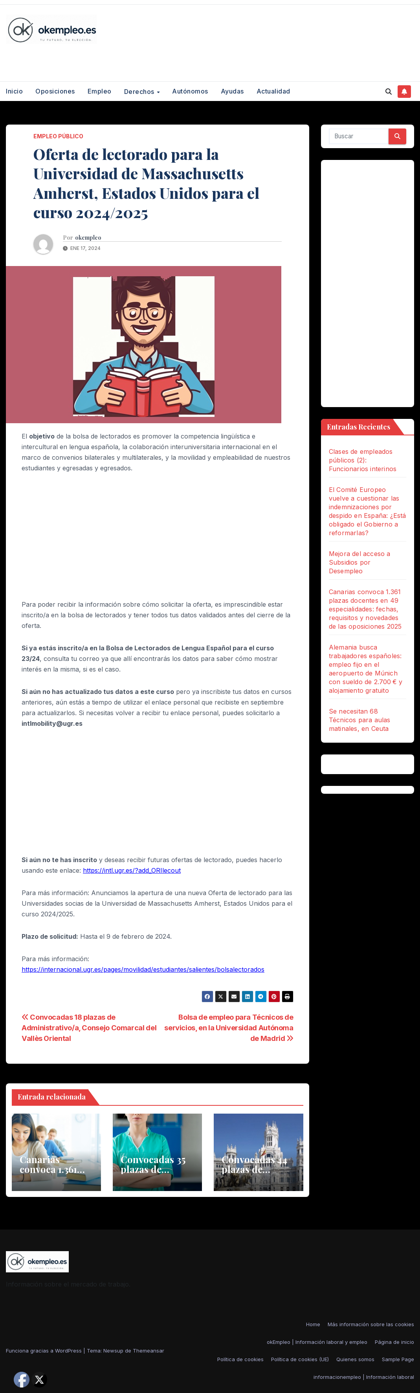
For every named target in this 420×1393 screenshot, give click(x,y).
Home (313, 1324)
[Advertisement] (157, 540)
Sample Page (398, 1359)
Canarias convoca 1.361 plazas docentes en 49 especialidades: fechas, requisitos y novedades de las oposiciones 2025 (365, 609)
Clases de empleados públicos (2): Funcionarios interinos (362, 460)
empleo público (58, 136)
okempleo (88, 237)
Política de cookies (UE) (300, 1359)
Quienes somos (355, 1359)
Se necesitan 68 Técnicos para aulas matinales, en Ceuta (360, 719)
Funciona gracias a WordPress (44, 1350)
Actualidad (273, 91)
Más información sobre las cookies (371, 1324)
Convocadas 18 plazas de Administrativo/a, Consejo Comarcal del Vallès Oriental (89, 1027)
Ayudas (232, 91)
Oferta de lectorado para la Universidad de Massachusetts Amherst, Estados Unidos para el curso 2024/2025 (146, 183)
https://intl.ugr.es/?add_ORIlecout (132, 870)
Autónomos (190, 91)
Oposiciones (55, 91)
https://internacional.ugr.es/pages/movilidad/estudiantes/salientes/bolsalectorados (143, 969)
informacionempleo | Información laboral (364, 1377)
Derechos (140, 91)
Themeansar (148, 1350)
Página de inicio (394, 1342)
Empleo (100, 91)
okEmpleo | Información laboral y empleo (317, 1342)
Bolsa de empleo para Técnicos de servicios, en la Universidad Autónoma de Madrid (228, 1027)
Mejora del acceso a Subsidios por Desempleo (360, 562)
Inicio (14, 91)
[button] (388, 91)
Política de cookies (240, 1359)
